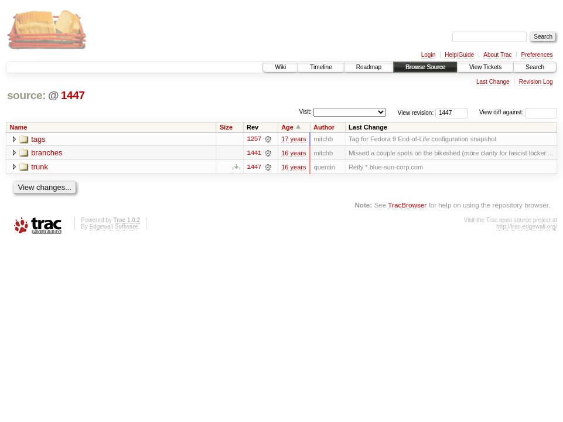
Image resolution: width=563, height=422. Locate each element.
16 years (293, 152)
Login (428, 55)
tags (38, 139)
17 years (293, 138)
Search (535, 67)
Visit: (305, 111)
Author (324, 127)
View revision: (416, 112)
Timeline (321, 67)
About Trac (497, 55)
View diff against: (518, 112)
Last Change (493, 82)
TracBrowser (407, 205)
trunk (39, 167)
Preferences (537, 55)
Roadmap (368, 67)
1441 (254, 153)
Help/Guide (459, 55)
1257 (254, 139)
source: (26, 95)
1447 (73, 95)
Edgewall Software (113, 226)
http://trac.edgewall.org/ (526, 226)
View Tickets (485, 67)
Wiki (280, 67)
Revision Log (536, 82)
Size (226, 127)
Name (19, 127)
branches (46, 153)
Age (287, 127)
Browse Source (425, 67)
